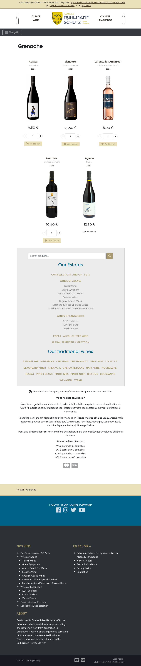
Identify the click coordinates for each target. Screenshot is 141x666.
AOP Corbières (70, 321)
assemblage (30, 361)
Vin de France (70, 329)
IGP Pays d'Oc (70, 325)
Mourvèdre (108, 368)
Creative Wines (70, 297)
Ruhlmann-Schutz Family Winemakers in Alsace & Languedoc (97, 555)
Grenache (54, 368)
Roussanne (107, 374)
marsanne (92, 368)
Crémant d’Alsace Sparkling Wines (70, 305)
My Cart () (84, 5)
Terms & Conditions (87, 564)
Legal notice (118, 659)
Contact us (82, 572)
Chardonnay (79, 361)
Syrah (78, 380)
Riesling (92, 374)
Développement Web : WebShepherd (109, 662)
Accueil (20, 490)
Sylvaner (65, 380)
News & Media (84, 561)
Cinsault (111, 361)
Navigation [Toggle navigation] (12, 32)
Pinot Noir (78, 374)
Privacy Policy (84, 568)
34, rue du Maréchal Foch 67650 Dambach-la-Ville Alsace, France (98, 2)
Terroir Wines (70, 286)
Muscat (29, 374)
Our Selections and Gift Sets (70, 275)
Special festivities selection (70, 342)
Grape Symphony (70, 290)
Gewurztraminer (34, 368)
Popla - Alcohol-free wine (70, 336)
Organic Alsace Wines (70, 301)
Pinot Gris (62, 374)
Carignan (62, 361)
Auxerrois (47, 361)
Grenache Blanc (73, 368)
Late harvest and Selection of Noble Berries (70, 309)
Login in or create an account (60, 5)
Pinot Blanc (44, 374)
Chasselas (96, 361)
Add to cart (33, 144)
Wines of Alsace (70, 281)
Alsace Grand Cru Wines (70, 293)
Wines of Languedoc (70, 316)
